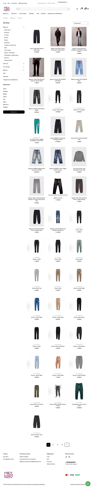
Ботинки (6, 32)
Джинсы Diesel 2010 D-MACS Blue (79, 80)
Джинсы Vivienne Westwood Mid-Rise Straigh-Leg (58, 229)
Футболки (7, 42)
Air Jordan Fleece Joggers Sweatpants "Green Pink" (36, 140)
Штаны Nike (79, 230)
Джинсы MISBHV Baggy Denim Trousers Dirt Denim (36, 169)
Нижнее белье (8, 60)
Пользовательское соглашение (28, 459)
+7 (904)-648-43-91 (62, 2)
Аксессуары (23, 13)
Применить (14, 112)
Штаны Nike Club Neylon (58, 346)
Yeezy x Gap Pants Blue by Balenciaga (36, 49)
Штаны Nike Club (36, 288)
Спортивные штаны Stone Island (79, 405)
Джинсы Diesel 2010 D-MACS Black (37, 109)
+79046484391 (70, 462)
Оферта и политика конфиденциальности (30, 461)
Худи (5, 47)
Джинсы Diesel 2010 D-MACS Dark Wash (58, 80)
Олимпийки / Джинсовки (11, 55)
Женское (14, 13)
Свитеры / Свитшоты (10, 45)
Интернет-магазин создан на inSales (79, 484)
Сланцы (6, 35)
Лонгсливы (7, 50)
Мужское (6, 13)
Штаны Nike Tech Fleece (36, 404)
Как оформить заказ (8, 459)
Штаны (6, 37)
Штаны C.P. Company (79, 110)
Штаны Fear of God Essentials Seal (79, 138)
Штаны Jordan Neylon (79, 346)
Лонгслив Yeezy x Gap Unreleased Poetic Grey (79, 169)
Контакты (14, 3)
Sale (38, 13)
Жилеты (6, 57)
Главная (5, 18)
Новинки (43, 13)
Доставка (5, 456)
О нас (4, 3)
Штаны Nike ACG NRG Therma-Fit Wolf (58, 405)
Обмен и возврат (24, 456)
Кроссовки (7, 30)
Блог (9, 3)
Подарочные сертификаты (55, 13)
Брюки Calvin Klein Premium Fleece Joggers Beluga (79, 198)
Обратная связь (22, 3)
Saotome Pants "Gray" (36, 434)
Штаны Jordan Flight (79, 288)
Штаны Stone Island (58, 110)
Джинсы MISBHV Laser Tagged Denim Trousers (58, 169)
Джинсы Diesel (58, 198)
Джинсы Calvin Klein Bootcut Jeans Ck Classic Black (36, 80)
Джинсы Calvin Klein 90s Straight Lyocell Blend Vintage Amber (79, 50)
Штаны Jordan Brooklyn (79, 375)
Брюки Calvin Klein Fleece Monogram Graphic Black (58, 49)
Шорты (6, 40)
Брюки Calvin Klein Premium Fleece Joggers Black (36, 229)
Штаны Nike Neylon (79, 317)
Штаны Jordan (37, 259)
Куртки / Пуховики (9, 52)
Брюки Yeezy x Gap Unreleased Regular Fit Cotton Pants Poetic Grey (36, 199)
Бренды (32, 13)
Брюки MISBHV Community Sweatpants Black (58, 138)
